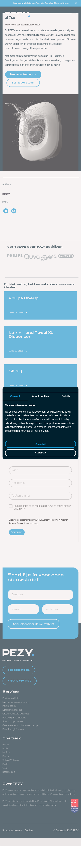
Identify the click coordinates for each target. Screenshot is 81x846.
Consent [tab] (15, 396)
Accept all (40, 444)
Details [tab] (66, 396)
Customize (40, 452)
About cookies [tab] (40, 396)
